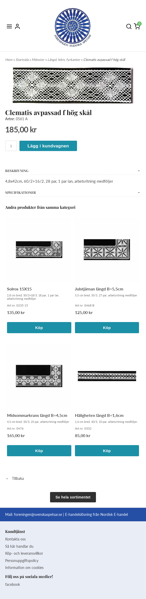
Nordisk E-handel (114, 514)
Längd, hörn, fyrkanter (64, 60)
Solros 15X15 (19, 288)
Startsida (22, 60)
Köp (39, 327)
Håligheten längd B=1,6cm (99, 415)
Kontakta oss (15, 539)
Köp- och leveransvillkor (24, 553)
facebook (12, 584)
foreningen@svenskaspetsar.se (38, 514)
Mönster (38, 60)
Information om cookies (24, 567)
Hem (8, 60)
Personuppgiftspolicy (21, 560)
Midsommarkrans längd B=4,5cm (37, 415)
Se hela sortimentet (73, 497)
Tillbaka (14, 478)
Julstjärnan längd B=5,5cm (99, 288)
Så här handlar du (19, 546)
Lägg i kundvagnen (48, 146)
